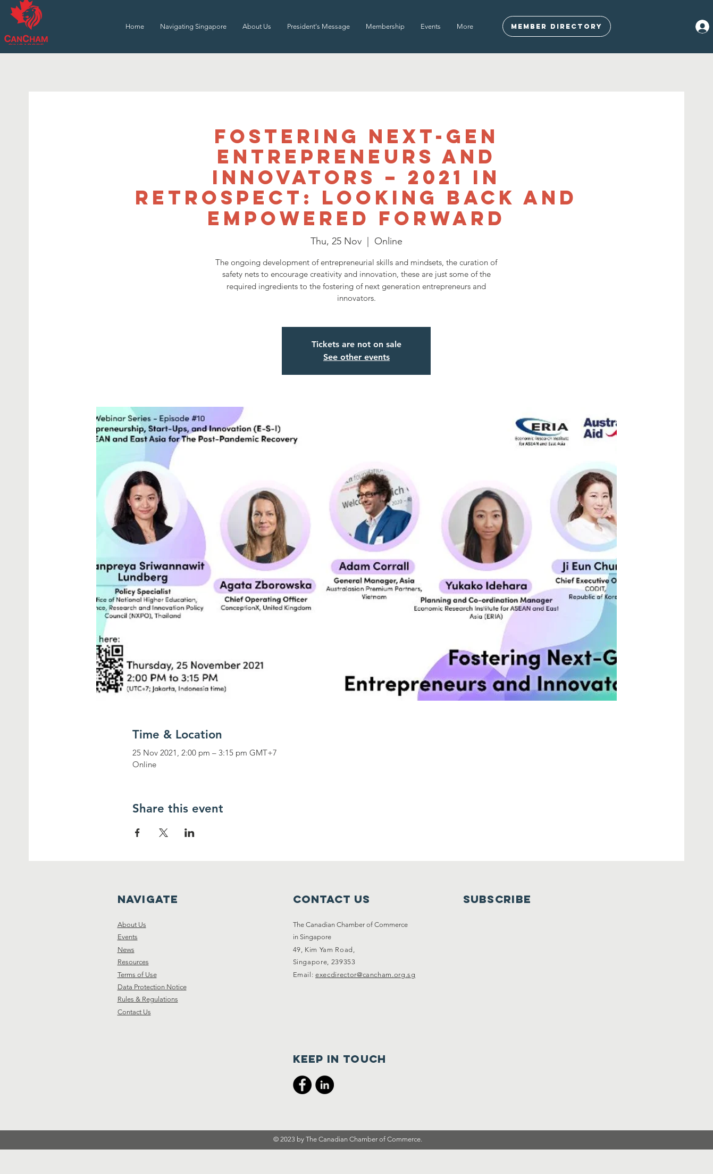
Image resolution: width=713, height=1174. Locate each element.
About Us (132, 925)
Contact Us (134, 1012)
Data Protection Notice (152, 987)
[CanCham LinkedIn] (324, 1085)
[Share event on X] (163, 832)
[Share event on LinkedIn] (189, 832)
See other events (356, 357)
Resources (133, 962)
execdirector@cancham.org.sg (365, 975)
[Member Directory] (556, 26)
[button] (193, 27)
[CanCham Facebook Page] (302, 1085)
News (126, 950)
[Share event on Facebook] (137, 832)
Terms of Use (137, 975)
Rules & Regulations (148, 999)
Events (128, 937)
